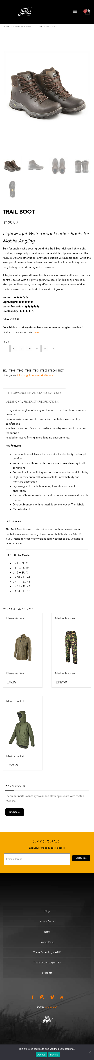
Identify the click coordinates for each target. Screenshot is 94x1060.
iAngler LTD (51, 1007)
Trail (40, 26)
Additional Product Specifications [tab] (32, 402)
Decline (54, 1054)
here (36, 332)
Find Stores (14, 812)
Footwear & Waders (41, 375)
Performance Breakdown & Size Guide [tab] (34, 393)
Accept (41, 1054)
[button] (6, 348)
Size (7, 342)
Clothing (22, 375)
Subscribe (81, 858)
